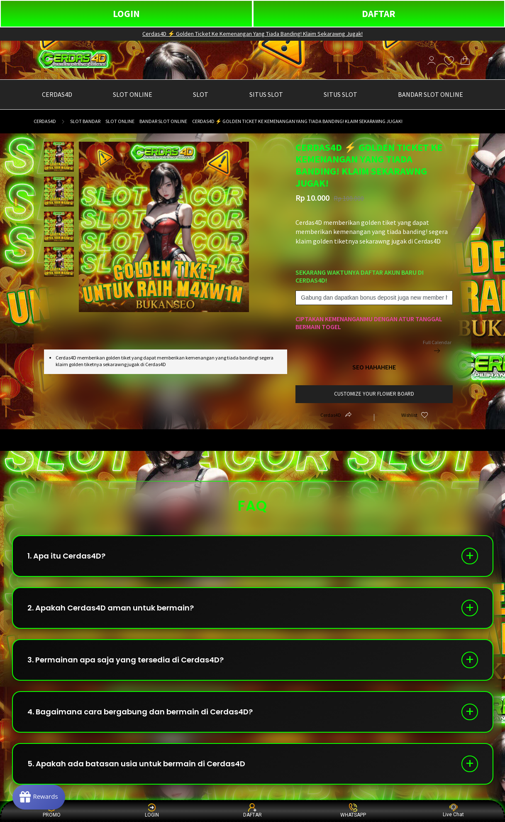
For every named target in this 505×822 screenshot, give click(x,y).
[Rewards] (38, 797)
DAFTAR (378, 13)
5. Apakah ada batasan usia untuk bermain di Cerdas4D (136, 763)
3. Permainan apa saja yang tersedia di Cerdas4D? (125, 660)
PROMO (52, 810)
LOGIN (126, 13)
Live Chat (453, 810)
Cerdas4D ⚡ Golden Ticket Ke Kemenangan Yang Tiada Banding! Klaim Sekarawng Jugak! (252, 33)
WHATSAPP (353, 810)
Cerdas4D (45, 121)
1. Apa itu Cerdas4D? (66, 556)
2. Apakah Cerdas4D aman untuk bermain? (110, 608)
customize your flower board (374, 393)
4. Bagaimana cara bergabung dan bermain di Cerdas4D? (140, 711)
